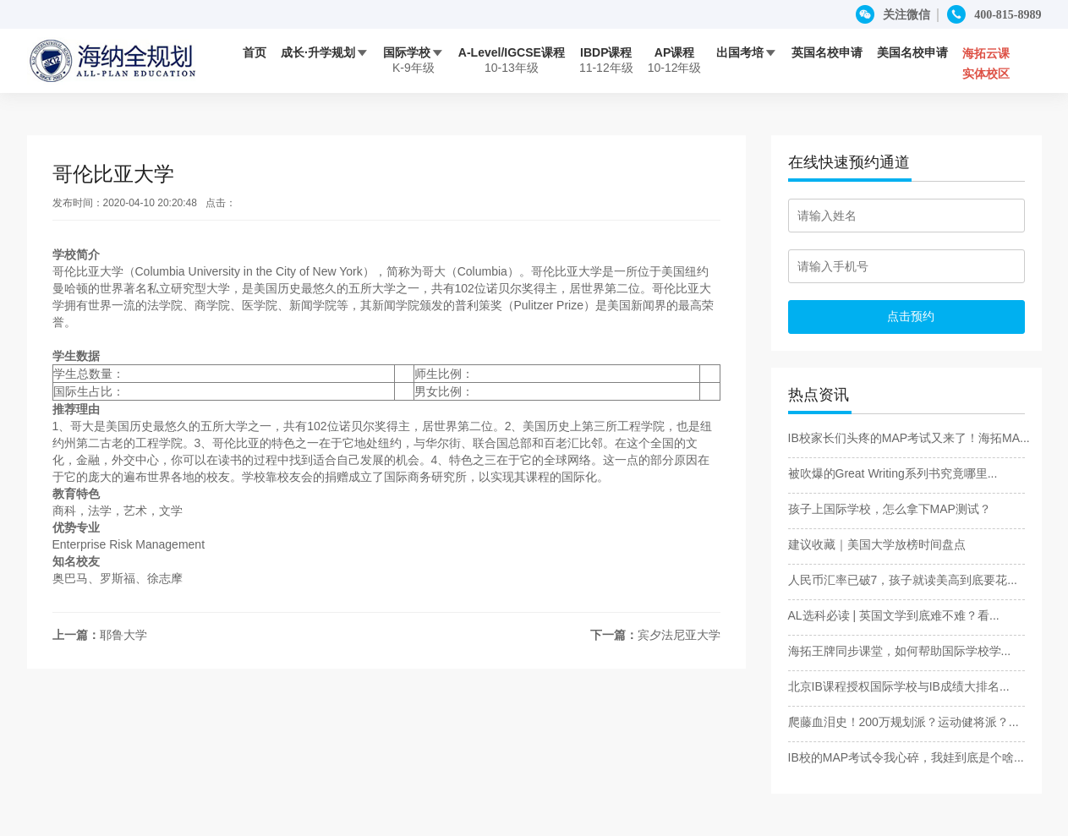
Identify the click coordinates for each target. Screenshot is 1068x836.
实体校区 (986, 73)
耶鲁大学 (123, 635)
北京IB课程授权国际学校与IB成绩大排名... (899, 686)
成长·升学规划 (325, 52)
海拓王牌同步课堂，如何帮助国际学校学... (899, 651)
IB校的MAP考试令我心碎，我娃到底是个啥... (906, 757)
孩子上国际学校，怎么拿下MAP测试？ (889, 509)
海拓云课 (986, 53)
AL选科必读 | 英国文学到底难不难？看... (894, 615)
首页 (254, 52)
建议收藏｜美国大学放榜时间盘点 (877, 544)
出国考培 (746, 52)
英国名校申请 (827, 52)
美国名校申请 (912, 52)
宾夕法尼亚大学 (679, 635)
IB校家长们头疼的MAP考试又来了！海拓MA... (909, 438)
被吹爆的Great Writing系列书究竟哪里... (893, 473)
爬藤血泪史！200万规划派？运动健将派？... (903, 722)
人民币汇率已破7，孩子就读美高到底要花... (902, 580)
